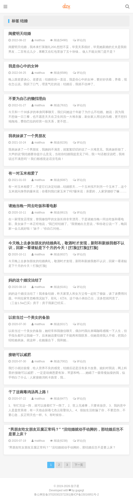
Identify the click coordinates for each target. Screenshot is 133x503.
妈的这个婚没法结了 (25, 280)
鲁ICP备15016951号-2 (85, 494)
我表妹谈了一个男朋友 (27, 136)
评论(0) (79, 40)
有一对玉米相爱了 (23, 173)
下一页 (79, 464)
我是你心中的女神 (23, 66)
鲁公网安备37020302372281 (52, 494)
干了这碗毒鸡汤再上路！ (29, 392)
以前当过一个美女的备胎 (29, 317)
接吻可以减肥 (19, 355)
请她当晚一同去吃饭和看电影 (32, 206)
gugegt (79, 490)
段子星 (75, 486)
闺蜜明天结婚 (19, 34)
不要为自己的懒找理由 (27, 99)
